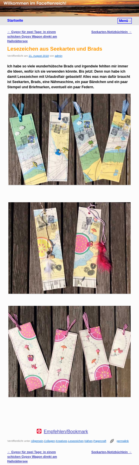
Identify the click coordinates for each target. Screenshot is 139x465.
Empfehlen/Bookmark (66, 431)
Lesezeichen (76, 440)
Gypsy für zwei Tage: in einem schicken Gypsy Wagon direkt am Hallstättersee (32, 36)
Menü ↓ (125, 21)
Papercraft (100, 440)
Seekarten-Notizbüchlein (111, 32)
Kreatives (61, 440)
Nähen (89, 440)
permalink (123, 440)
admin (58, 55)
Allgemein (37, 440)
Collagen (49, 440)
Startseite (15, 21)
